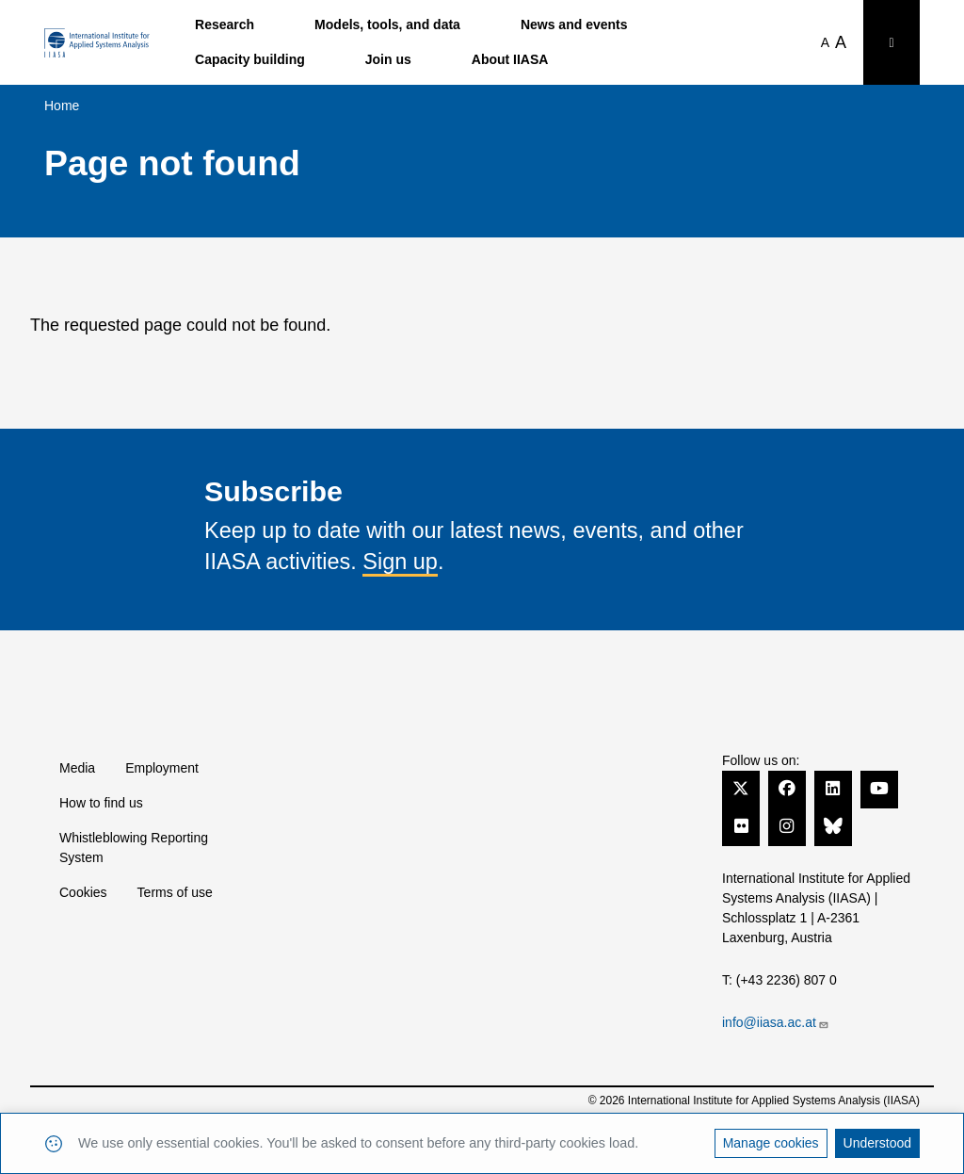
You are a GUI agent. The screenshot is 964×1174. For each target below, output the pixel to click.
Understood (877, 1142)
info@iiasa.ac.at (775, 1022)
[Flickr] (741, 826)
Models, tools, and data (387, 24)
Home (61, 105)
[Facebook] (787, 788)
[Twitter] (741, 788)
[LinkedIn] (833, 788)
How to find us (101, 802)
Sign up (400, 561)
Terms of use (175, 892)
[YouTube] (879, 788)
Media (77, 767)
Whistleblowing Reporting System (133, 847)
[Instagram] (787, 826)
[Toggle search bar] (891, 42)
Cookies (83, 892)
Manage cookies (771, 1142)
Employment (162, 767)
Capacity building (250, 59)
